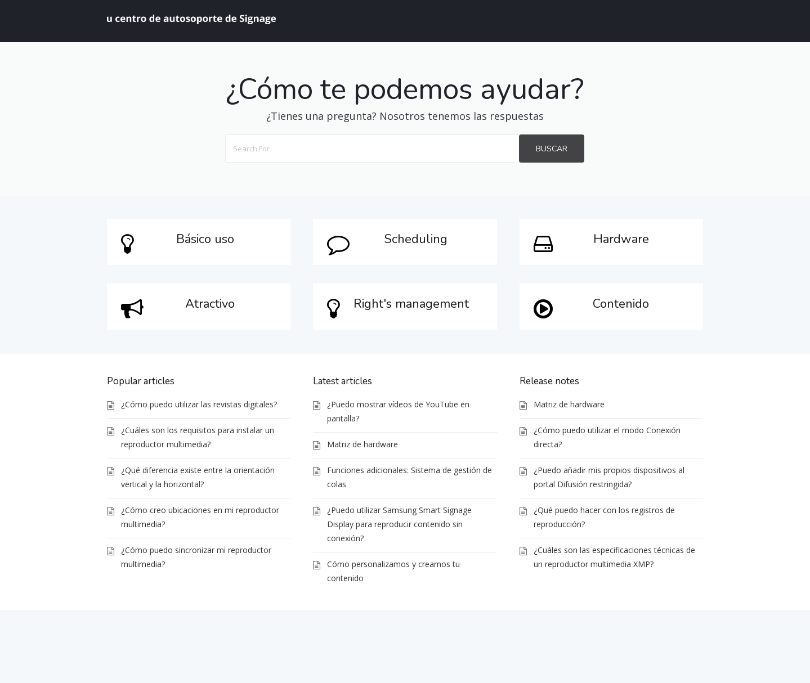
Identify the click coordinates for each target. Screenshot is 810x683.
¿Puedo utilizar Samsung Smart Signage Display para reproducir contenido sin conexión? (399, 524)
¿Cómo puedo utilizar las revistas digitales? (199, 404)
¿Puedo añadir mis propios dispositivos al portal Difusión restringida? (609, 477)
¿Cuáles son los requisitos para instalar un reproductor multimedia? (197, 437)
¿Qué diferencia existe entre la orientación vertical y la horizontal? (198, 477)
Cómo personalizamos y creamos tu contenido (393, 571)
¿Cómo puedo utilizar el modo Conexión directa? (607, 437)
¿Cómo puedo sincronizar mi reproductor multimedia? (196, 557)
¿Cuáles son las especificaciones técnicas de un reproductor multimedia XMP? (614, 557)
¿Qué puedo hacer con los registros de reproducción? (604, 517)
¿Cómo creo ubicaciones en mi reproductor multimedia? (200, 517)
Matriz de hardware (362, 444)
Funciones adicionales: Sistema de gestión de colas (409, 477)
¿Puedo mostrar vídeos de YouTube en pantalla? (398, 411)
